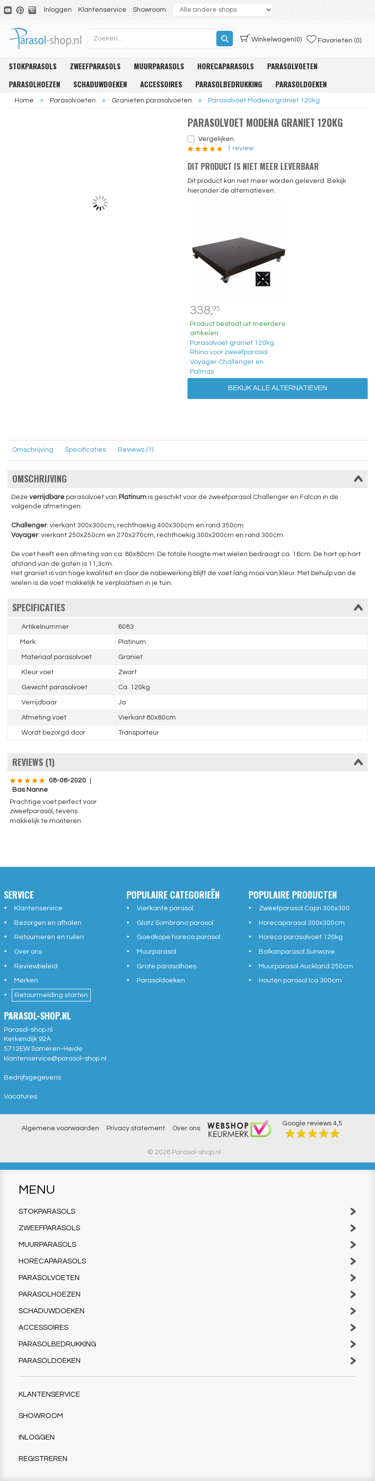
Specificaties (85, 449)
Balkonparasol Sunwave (297, 951)
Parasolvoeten (292, 65)
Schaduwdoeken (100, 84)
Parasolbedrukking (228, 84)
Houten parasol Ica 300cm (300, 980)
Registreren (43, 1458)
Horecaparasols (225, 65)
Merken (26, 980)
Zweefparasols (95, 65)
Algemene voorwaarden (60, 1128)
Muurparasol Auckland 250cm (306, 966)
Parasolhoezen (34, 84)
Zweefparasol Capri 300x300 (304, 908)
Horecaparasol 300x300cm (302, 923)
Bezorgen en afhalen (48, 923)
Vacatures (20, 1096)
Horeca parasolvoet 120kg (301, 937)
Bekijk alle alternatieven (277, 388)
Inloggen (58, 9)
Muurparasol (156, 951)
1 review (239, 148)
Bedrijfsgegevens (32, 1077)
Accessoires (161, 84)
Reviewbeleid (36, 966)
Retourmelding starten (51, 995)
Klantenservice (102, 9)
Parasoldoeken (301, 84)
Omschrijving (32, 449)
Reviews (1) (135, 449)
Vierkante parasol (165, 908)
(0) (271, 38)
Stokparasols (33, 65)
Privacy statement (135, 1128)
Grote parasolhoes (166, 966)
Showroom (149, 9)
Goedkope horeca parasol (178, 937)
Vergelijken (216, 139)
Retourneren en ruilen (49, 937)
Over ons (28, 951)
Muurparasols (159, 65)
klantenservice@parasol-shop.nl (55, 1058)
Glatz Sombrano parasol (175, 923)
